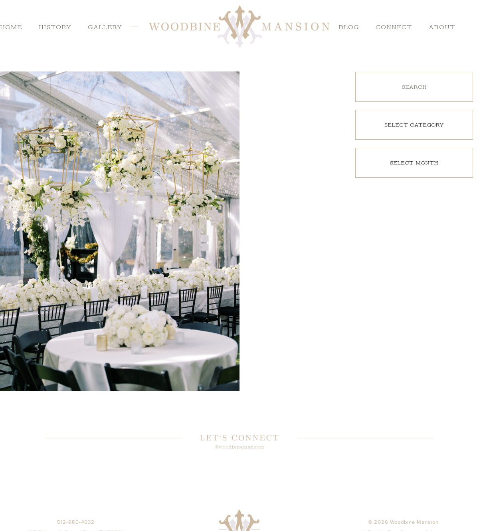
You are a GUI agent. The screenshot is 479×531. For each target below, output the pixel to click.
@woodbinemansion (239, 448)
